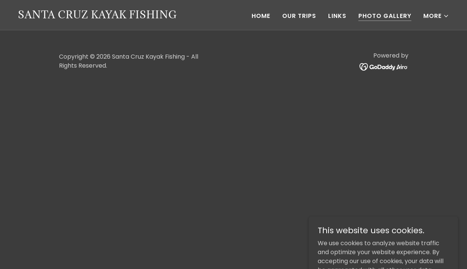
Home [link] (261, 16)
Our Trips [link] (299, 16)
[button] (436, 16)
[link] (97, 16)
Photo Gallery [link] (384, 16)
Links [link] (337, 16)
